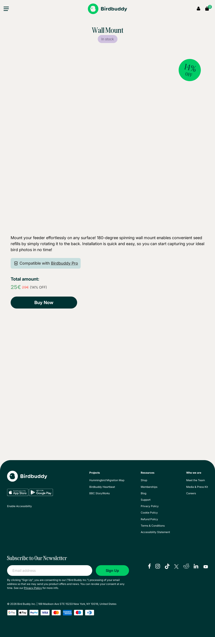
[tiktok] (167, 567)
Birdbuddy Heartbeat (102, 486)
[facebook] (149, 567)
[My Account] (198, 9)
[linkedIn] (196, 567)
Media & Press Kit (197, 486)
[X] (176, 567)
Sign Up (112, 570)
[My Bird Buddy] (27, 479)
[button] (6, 10)
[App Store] (18, 495)
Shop (144, 480)
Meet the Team (195, 480)
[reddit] (186, 567)
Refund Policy (149, 519)
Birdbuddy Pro (64, 263)
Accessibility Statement (155, 532)
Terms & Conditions (153, 525)
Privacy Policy (150, 506)
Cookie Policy (149, 512)
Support (145, 499)
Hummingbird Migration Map (106, 480)
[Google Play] (41, 495)
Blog (143, 493)
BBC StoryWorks (99, 493)
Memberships (149, 486)
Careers (191, 493)
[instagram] (157, 567)
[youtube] (205, 567)
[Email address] (49, 570)
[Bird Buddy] (107, 9)
